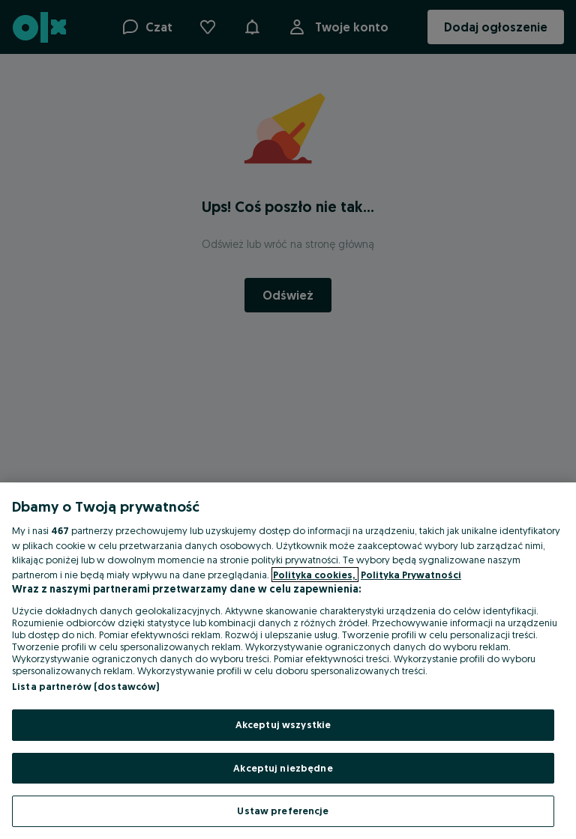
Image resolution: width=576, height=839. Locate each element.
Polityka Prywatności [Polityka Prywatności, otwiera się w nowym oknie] (411, 575)
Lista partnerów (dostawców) (86, 686)
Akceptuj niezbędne (282, 768)
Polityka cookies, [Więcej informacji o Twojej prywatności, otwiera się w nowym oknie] (315, 575)
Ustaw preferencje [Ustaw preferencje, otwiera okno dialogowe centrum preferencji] (282, 811)
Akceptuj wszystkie (283, 724)
